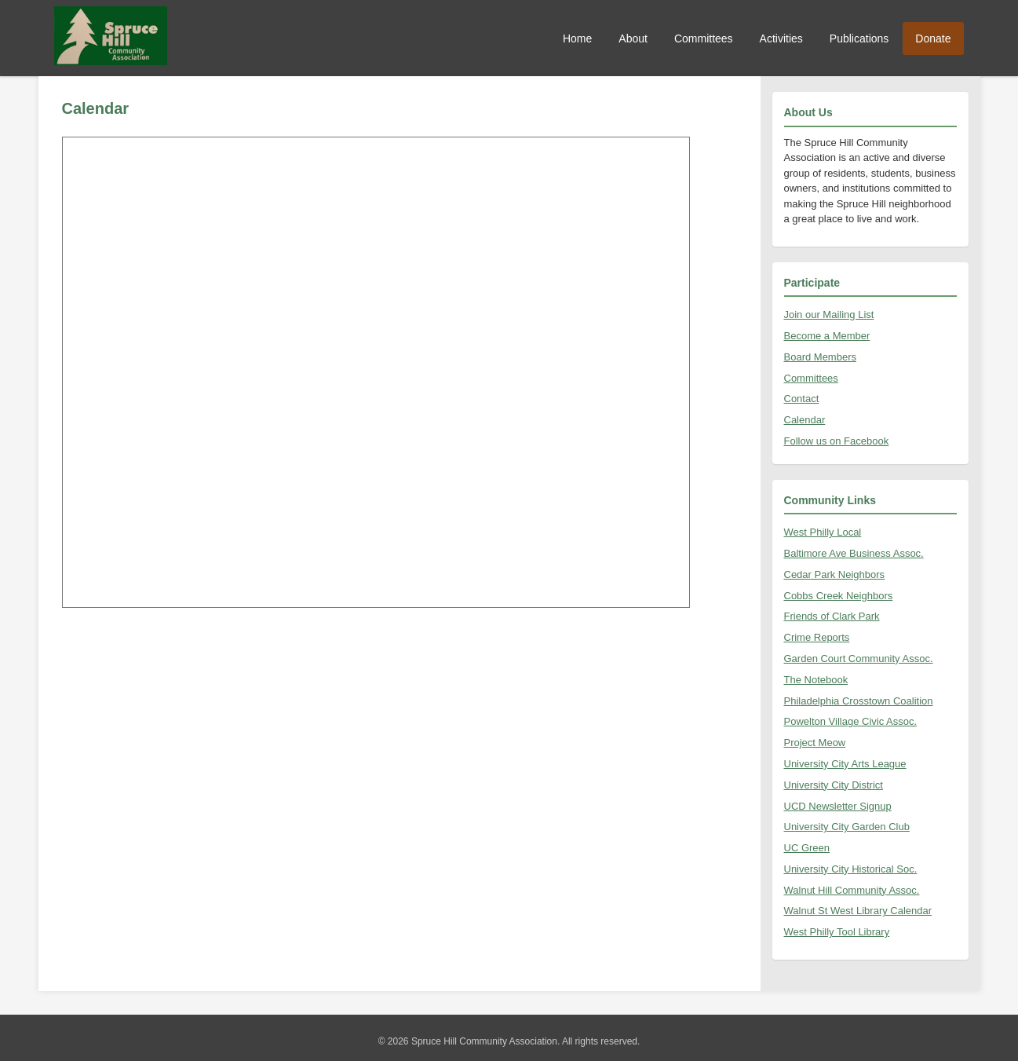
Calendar (805, 420)
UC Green (807, 848)
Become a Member (827, 336)
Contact (801, 398)
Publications (859, 38)
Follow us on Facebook (836, 441)
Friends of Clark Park (832, 616)
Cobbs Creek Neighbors (838, 596)
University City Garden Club (847, 826)
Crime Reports (817, 637)
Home (577, 38)
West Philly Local (823, 532)
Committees (703, 38)
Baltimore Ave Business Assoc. (854, 553)
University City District (833, 785)
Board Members (820, 357)
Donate (932, 38)
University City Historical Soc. (851, 869)
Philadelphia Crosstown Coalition (858, 701)
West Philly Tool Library (837, 932)
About (633, 38)
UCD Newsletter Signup (838, 806)
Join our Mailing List (829, 314)
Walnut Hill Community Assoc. (852, 890)
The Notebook (816, 680)
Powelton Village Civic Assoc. (851, 721)
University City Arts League (845, 764)
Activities (781, 38)
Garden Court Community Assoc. (858, 658)
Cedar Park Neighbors (834, 574)
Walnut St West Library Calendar (858, 910)
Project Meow (815, 742)
